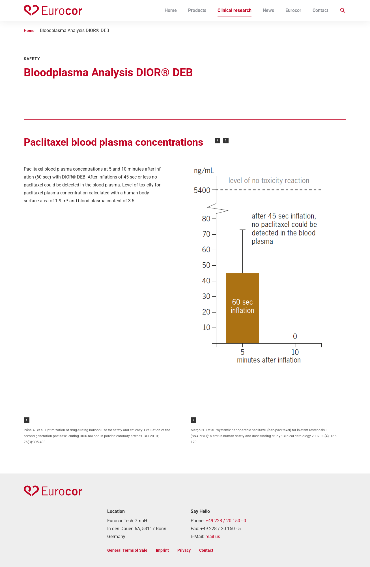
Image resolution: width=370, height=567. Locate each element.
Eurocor (293, 10)
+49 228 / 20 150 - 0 (226, 520)
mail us (212, 536)
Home (171, 10)
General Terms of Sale (127, 550)
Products (197, 10)
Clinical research (234, 10)
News (268, 10)
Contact (320, 10)
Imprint (162, 550)
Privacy (184, 550)
